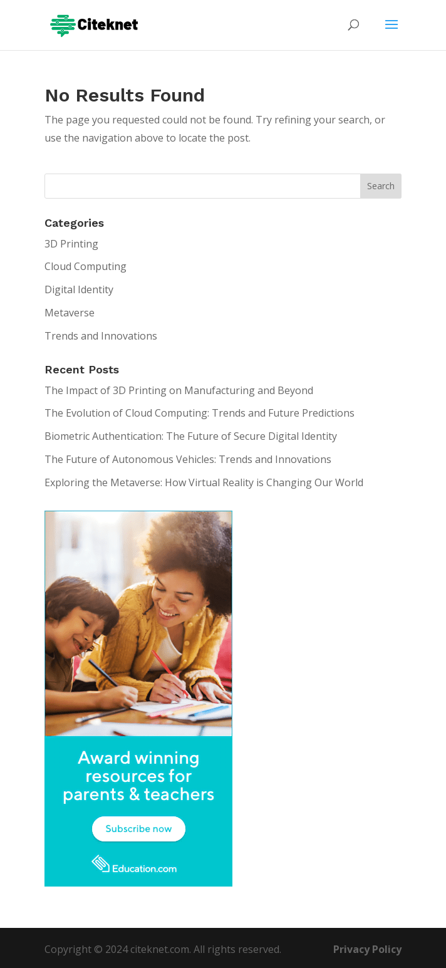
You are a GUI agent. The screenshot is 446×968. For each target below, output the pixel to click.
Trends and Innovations (100, 336)
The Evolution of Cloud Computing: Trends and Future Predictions (199, 413)
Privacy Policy (367, 949)
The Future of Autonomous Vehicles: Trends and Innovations (187, 459)
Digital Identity (78, 289)
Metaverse (69, 313)
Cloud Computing (85, 266)
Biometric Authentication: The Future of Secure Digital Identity (190, 436)
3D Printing (71, 244)
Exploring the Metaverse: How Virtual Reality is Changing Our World (203, 482)
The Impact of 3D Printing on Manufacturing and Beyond (178, 390)
